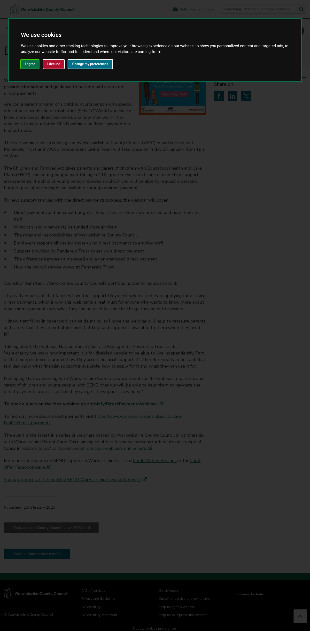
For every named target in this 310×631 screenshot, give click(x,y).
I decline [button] (53, 64)
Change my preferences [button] (90, 64)
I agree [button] (30, 64)
